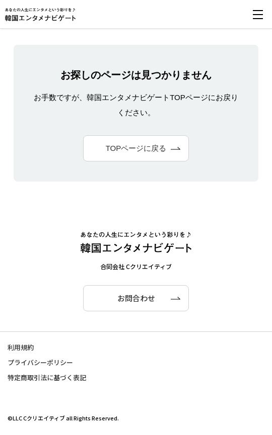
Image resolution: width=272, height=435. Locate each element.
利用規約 (21, 347)
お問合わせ (136, 298)
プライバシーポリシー (40, 362)
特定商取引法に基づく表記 (47, 377)
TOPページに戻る (136, 148)
